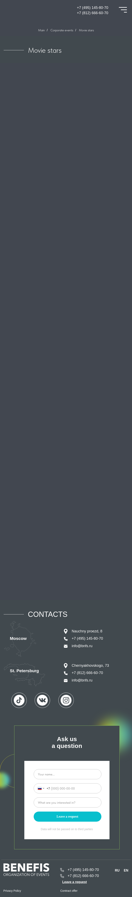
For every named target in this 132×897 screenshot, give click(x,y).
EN (126, 870)
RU (117, 870)
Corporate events (61, 30)
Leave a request (67, 816)
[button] (74, 882)
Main (41, 30)
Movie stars (86, 30)
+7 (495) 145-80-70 (92, 8)
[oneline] (67, 802)
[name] (67, 774)
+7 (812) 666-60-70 (92, 13)
